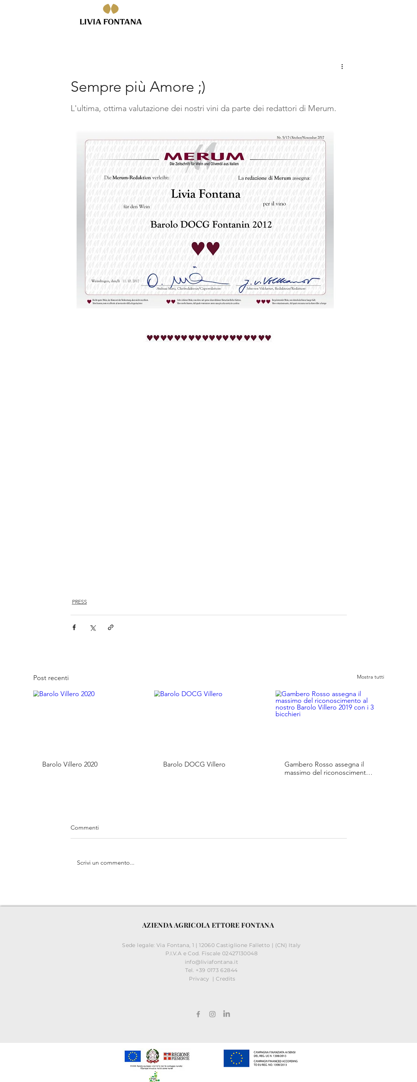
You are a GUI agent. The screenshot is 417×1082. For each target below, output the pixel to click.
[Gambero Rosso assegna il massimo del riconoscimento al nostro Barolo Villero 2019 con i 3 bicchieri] (330, 721)
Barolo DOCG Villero (194, 764)
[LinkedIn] (226, 1014)
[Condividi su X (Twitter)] (92, 627)
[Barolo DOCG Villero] (208, 721)
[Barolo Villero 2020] (87, 721)
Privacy (200, 978)
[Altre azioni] (342, 66)
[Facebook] (198, 1014)
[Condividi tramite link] (110, 627)
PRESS (79, 601)
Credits (226, 978)
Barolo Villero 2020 (69, 764)
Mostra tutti (370, 676)
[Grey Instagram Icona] (212, 1014)
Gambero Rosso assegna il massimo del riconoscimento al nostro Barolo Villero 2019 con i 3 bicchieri (327, 768)
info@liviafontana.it (212, 962)
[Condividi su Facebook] (74, 627)
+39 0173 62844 (217, 970)
